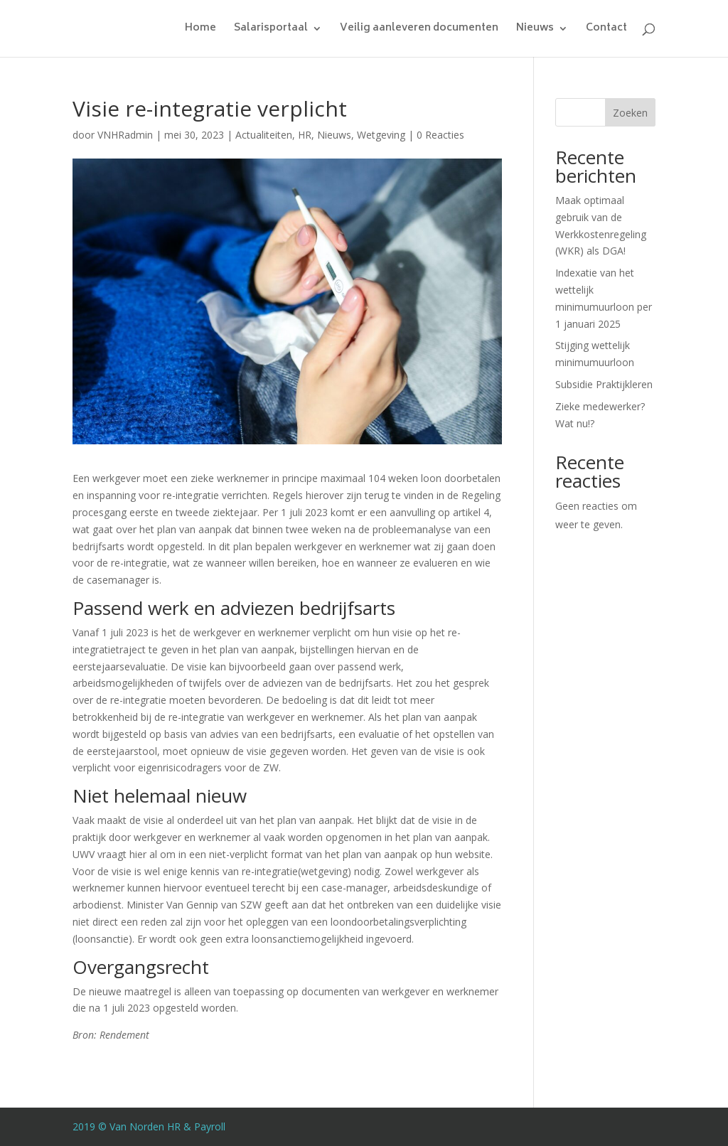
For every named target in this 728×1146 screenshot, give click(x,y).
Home (200, 30)
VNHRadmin (125, 134)
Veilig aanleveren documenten (419, 30)
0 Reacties (440, 134)
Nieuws (535, 30)
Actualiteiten (263, 134)
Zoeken (630, 112)
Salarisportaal (271, 30)
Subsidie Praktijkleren (604, 384)
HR (304, 134)
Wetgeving (381, 134)
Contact (606, 30)
